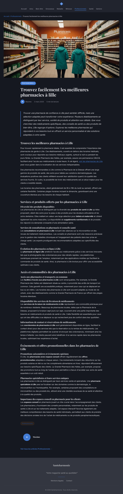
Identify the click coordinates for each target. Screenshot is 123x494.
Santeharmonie (61, 465)
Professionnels (80, 9)
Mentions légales (57, 481)
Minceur (69, 9)
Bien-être (39, 9)
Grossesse (50, 9)
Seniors (99, 9)
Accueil (24, 9)
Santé (91, 9)
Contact (69, 481)
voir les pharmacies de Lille (91, 161)
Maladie (60, 9)
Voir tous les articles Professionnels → (36, 449)
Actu (31, 9)
